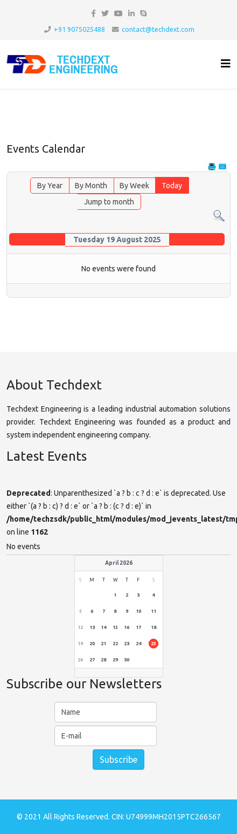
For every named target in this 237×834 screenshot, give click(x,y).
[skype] (143, 13)
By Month (91, 185)
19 (80, 643)
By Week (134, 185)
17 (138, 627)
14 (103, 627)
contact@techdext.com (158, 29)
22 (115, 643)
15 (115, 627)
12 (80, 627)
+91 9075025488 (79, 29)
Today (172, 185)
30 (126, 659)
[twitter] (105, 13)
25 (153, 643)
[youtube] (118, 13)
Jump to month (109, 201)
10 (138, 611)
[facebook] (93, 13)
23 (126, 643)
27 (92, 659)
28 (103, 659)
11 (153, 611)
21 (103, 643)
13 (92, 627)
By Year (49, 185)
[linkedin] (131, 13)
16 (126, 627)
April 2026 (119, 563)
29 (115, 659)
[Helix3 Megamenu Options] (226, 63)
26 (80, 659)
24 (138, 643)
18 (153, 627)
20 (92, 643)
